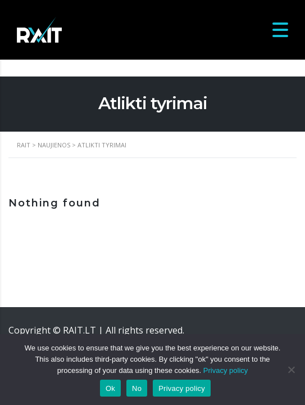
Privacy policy (225, 370)
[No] (291, 369)
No (137, 388)
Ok (110, 388)
